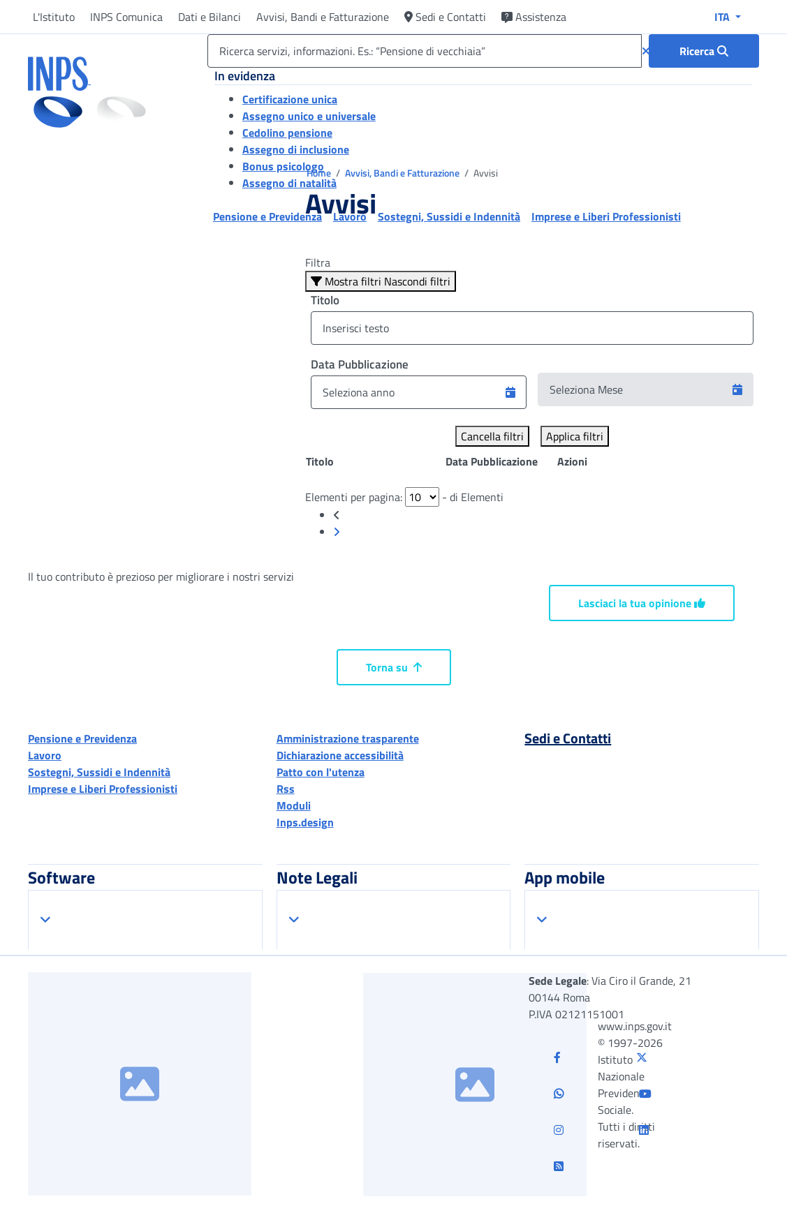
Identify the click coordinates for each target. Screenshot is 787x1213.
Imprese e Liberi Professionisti (102, 788)
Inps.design (305, 822)
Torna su (394, 667)
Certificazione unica (289, 99)
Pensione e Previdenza (82, 738)
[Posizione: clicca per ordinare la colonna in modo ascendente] (375, 461)
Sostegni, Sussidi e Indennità (99, 772)
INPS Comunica (126, 16)
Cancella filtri (492, 436)
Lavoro (44, 755)
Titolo (325, 300)
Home (320, 172)
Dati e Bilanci (209, 16)
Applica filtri (574, 436)
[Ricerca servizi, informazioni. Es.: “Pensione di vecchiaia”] (424, 51)
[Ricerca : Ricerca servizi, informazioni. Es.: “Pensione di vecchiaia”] (704, 51)
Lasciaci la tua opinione (641, 603)
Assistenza (533, 16)
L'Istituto (54, 16)
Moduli (294, 805)
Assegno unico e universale (309, 115)
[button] (510, 392)
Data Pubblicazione (360, 364)
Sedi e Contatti (445, 16)
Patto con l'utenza (321, 772)
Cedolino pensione (287, 132)
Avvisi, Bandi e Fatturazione (322, 16)
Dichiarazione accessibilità (340, 755)
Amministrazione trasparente (348, 738)
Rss (286, 788)
